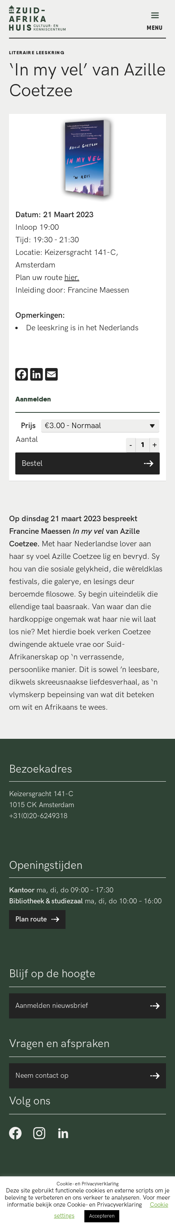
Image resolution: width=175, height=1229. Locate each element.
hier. (71, 277)
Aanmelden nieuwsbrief (51, 1006)
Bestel (32, 463)
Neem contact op (42, 1075)
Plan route (31, 919)
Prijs (28, 425)
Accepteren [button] (102, 1216)
